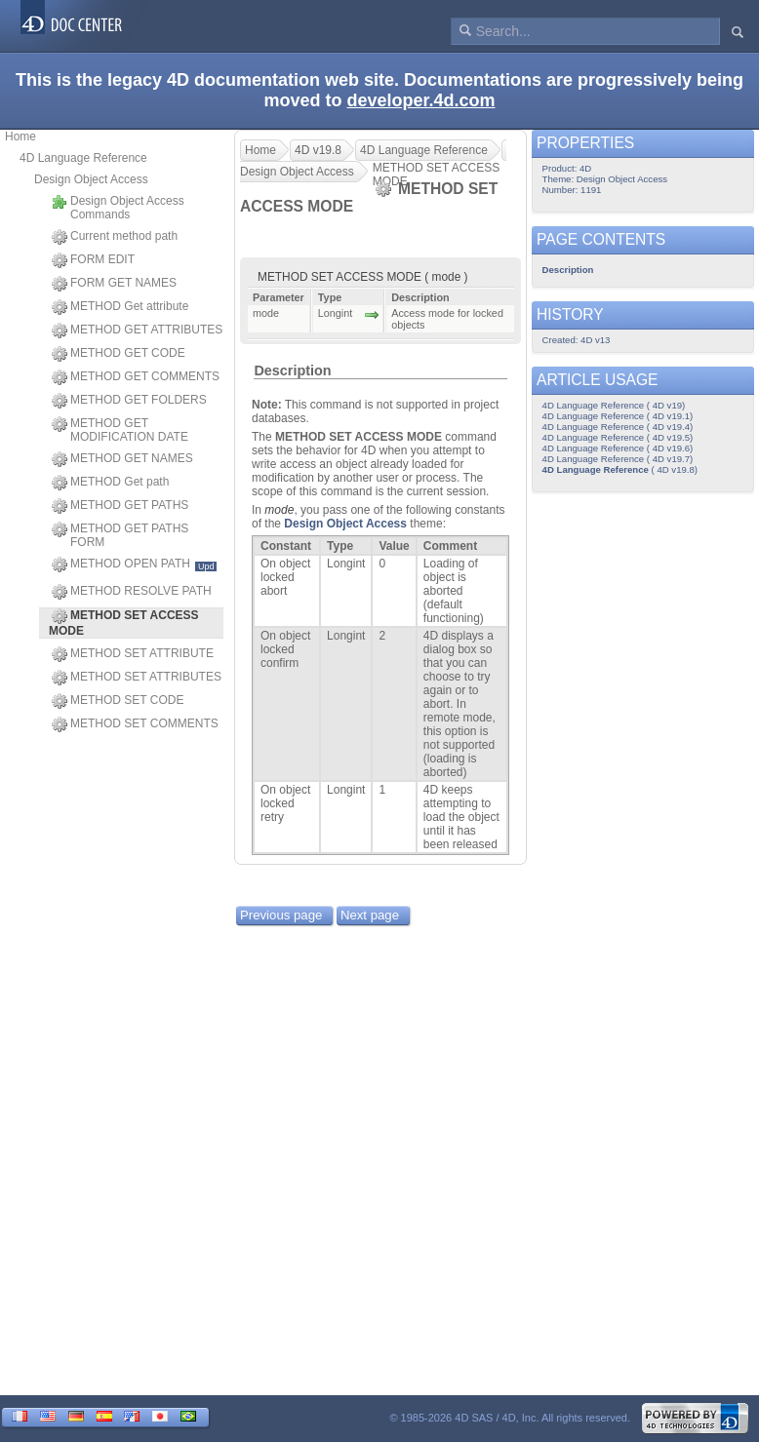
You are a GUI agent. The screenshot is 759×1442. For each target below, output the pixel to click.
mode (279, 510)
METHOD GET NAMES (122, 459)
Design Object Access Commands (118, 207)
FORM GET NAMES (114, 284)
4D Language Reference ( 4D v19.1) (618, 415)
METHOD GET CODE (118, 354)
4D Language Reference (83, 158)
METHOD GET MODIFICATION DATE (120, 430)
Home (20, 136)
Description (292, 370)
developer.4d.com (420, 100)
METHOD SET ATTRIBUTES (136, 677)
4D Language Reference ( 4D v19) (614, 405)
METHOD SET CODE (117, 701)
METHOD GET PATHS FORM (120, 535)
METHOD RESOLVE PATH (132, 592)
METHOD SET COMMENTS (135, 724)
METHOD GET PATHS (120, 506)
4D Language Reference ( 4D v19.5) (618, 437)
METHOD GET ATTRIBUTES (137, 330)
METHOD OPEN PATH (134, 564)
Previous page (281, 915)
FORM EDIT (93, 260)
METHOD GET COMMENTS (136, 377)
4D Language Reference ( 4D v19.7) (618, 458)
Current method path (115, 237)
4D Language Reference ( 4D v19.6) (618, 448)
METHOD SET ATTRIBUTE (133, 654)
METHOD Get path (110, 482)
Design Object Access (91, 179)
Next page (369, 915)
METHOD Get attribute (120, 307)
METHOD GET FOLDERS (129, 401)
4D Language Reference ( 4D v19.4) (618, 426)
